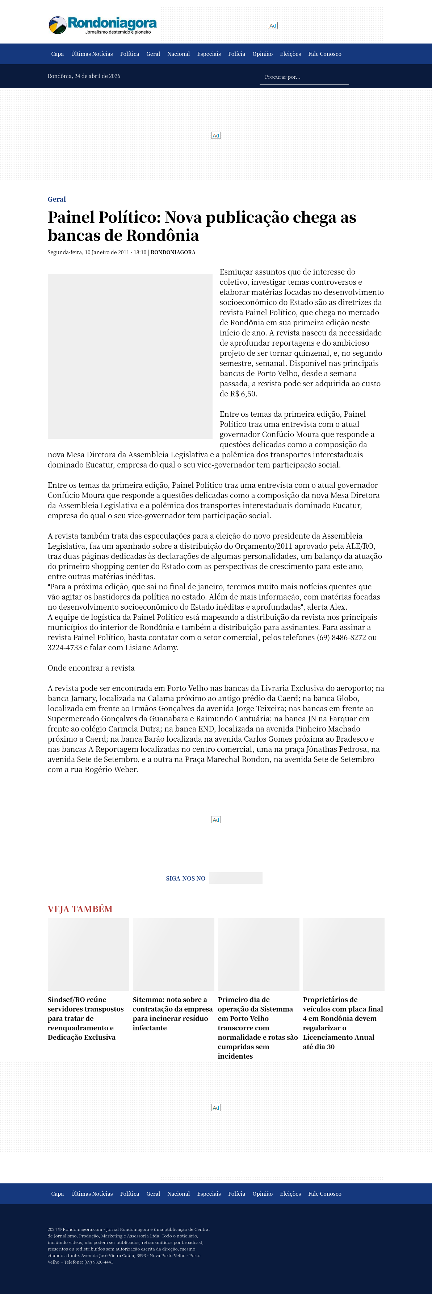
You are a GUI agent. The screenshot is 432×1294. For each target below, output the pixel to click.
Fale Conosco (324, 53)
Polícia (237, 53)
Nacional (178, 53)
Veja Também (80, 908)
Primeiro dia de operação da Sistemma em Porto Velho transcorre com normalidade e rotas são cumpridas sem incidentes (258, 1027)
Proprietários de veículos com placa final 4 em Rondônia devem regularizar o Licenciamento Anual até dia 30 (343, 1022)
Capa (57, 53)
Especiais (209, 53)
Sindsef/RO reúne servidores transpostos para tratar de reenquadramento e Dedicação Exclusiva (86, 1018)
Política (129, 53)
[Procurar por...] (304, 76)
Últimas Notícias (92, 53)
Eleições (290, 53)
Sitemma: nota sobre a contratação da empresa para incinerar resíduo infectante (173, 1013)
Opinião (263, 53)
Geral (153, 53)
